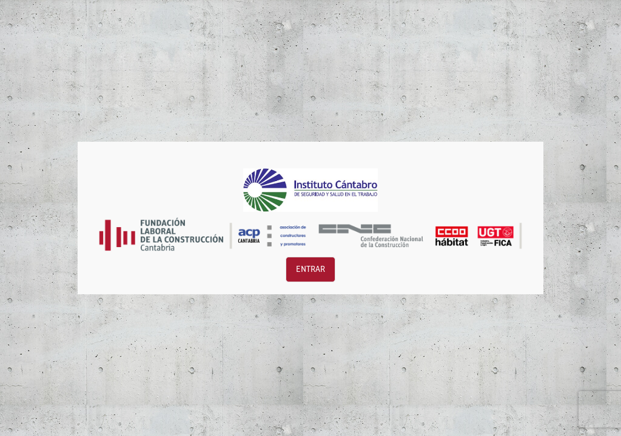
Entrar (310, 269)
